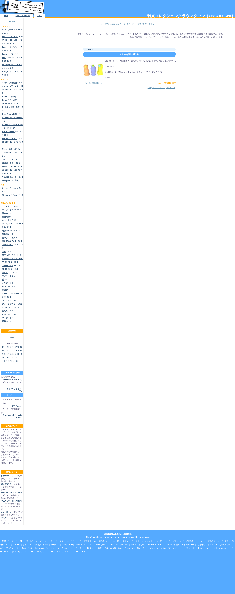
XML (39, 15)
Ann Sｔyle (6, 512)
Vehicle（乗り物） (138, 544)
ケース (18, 544)
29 (16, 350)
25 (5, 354)
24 (8, 354)
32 (8, 350)
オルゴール (110, 541)
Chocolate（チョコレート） (48, 548)
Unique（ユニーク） (156, 87)
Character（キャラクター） (73, 548)
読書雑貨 (37, 544)
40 (8, 347)
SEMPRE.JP (6, 484)
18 (22, 36)
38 (13, 347)
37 (16, 347)
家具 (191, 541)
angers (4, 517)
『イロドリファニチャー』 (13, 390)
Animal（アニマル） (169, 548)
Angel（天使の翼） (188, 548)
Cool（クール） (80, 551)
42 (3, 347)
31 (11, 350)
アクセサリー (67, 544)
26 (3, 354)
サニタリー (60, 541)
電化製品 (211, 541)
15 (8, 40)
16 (6, 40)
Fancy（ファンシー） (46, 551)
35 (21, 347)
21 (16, 354)
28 (18, 350)
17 (3, 40)
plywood (5, 475)
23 (11, 354)
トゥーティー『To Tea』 (12, 379)
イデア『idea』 (16, 406)
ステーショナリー (46, 541)
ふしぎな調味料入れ (129, 54)
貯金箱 (46, 544)
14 (11, 40)
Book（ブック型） (133, 548)
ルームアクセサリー (75, 541)
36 (18, 347)
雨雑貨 (88, 541)
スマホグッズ (182, 541)
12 (16, 40)
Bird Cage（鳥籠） (95, 548)
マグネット (125, 541)
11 (19, 40)
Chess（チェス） (102, 544)
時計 (11, 544)
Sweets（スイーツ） (156, 544)
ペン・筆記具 (98, 541)
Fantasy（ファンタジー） (24, 551)
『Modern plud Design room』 (12, 416)
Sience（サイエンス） (84, 544)
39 (11, 347)
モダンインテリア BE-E (11, 492)
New (12, 337)
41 (5, 347)
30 (13, 350)
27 (21, 350)
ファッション (200, 541)
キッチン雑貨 (144, 541)
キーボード (12, 541)
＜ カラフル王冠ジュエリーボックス (115, 24)
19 (19, 36)
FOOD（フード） (13, 548)
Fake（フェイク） (64, 551)
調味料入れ (170, 87)
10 (21, 40)
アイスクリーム (188, 544)
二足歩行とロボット (205, 544)
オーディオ (55, 544)
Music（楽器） (173, 544)
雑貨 (4, 541)
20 (18, 354)
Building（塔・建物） (114, 548)
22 (13, 354)
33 (5, 350)
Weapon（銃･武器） (120, 544)
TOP (6, 15)
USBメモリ (23, 541)
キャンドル (27, 544)
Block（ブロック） (151, 548)
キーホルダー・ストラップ (163, 541)
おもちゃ (33, 541)
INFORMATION (23, 15)
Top (134, 24)
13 (14, 40)
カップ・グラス (223, 541)
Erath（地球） (28, 548)
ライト (134, 541)
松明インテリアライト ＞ (148, 24)
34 (3, 350)
